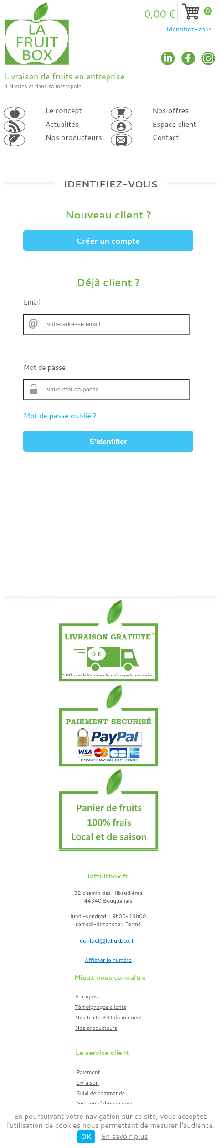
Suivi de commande (101, 1093)
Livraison (88, 1082)
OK (86, 1136)
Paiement (88, 1072)
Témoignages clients (101, 1007)
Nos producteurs (96, 1028)
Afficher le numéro (108, 960)
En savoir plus (124, 1136)
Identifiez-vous (189, 29)
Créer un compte (108, 240)
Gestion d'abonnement (105, 1103)
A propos (86, 996)
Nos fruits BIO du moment (109, 1017)
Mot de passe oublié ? (60, 415)
